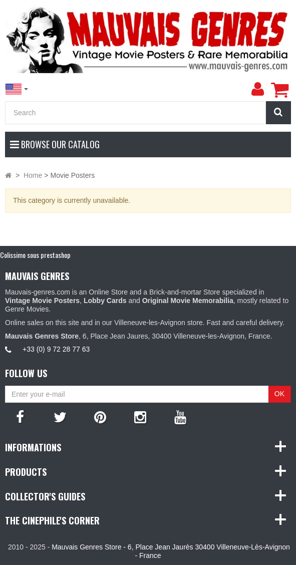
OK (279, 394)
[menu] (257, 89)
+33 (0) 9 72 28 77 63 (56, 349)
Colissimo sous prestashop (35, 254)
